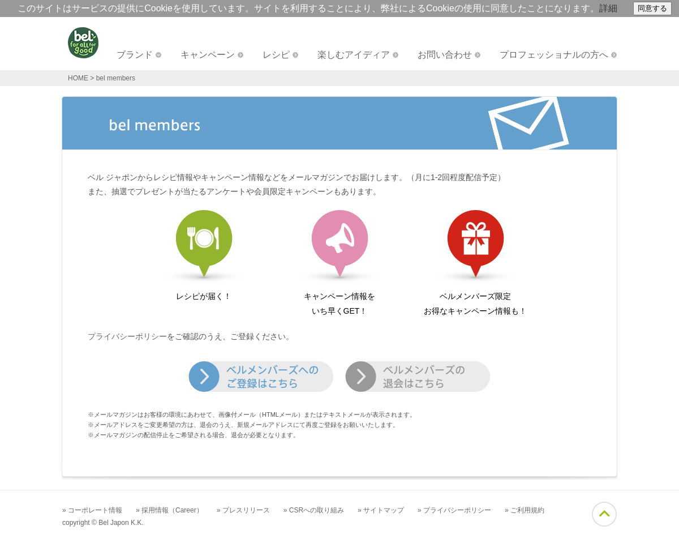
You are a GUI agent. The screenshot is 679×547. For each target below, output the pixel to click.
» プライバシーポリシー (454, 510)
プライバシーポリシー (127, 336)
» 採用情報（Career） (169, 510)
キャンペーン (208, 54)
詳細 (608, 8)
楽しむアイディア (353, 54)
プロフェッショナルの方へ (554, 54)
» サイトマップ (381, 510)
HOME (78, 78)
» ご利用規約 (524, 510)
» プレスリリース (243, 510)
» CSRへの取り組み (313, 510)
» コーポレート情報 (92, 510)
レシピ (276, 54)
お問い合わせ (445, 54)
